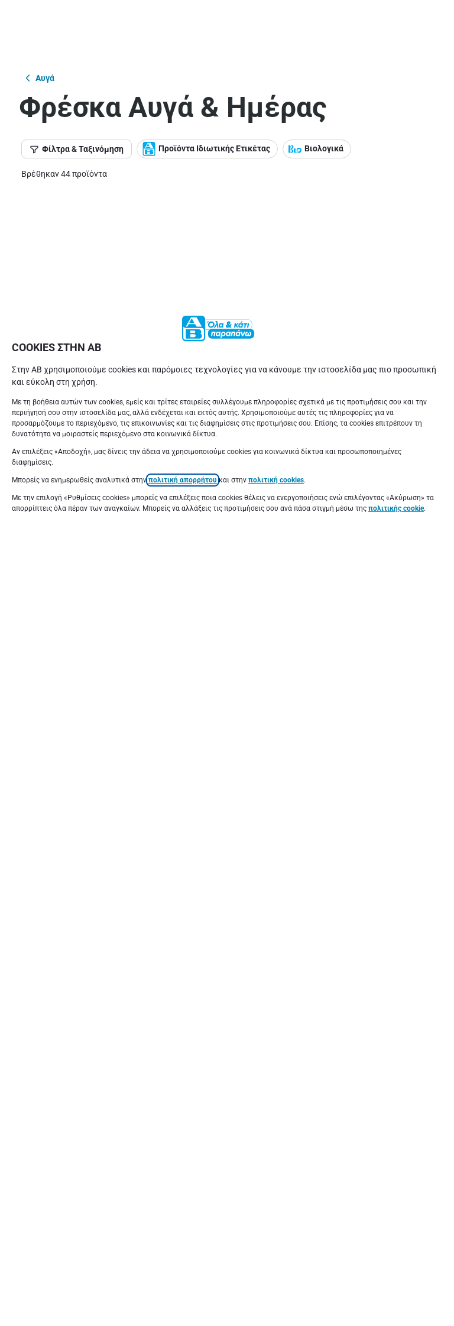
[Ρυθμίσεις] (227, 1302)
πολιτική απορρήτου (182, 175)
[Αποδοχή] (227, 1226)
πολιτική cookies (276, 175)
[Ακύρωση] (227, 1264)
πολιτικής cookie (396, 203)
